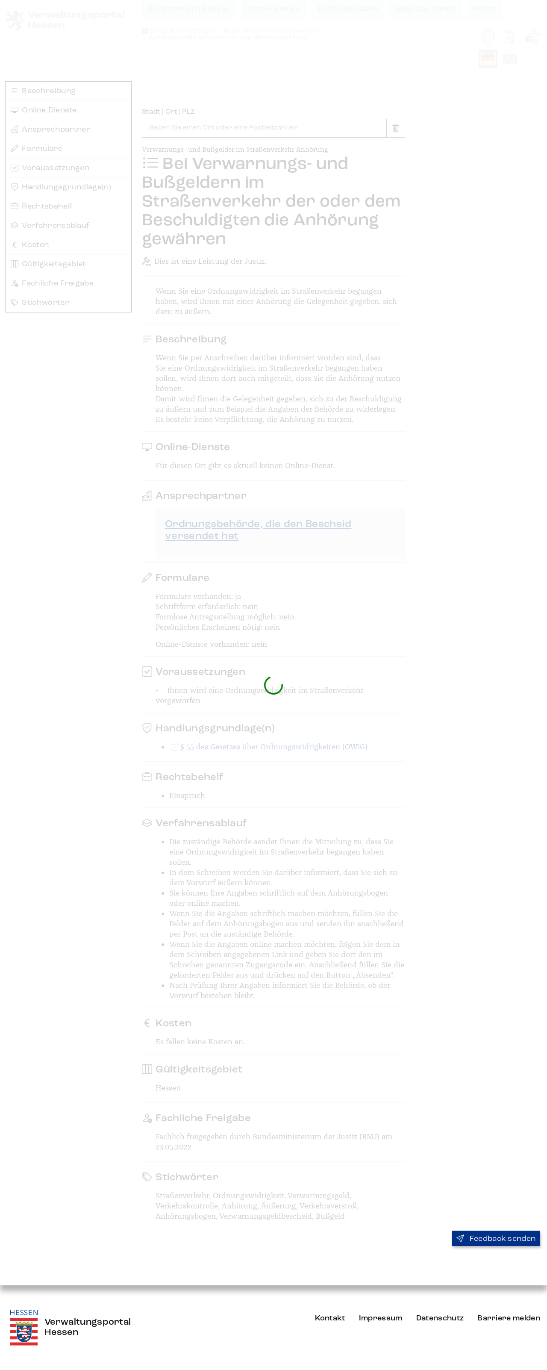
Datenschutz (440, 1318)
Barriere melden (508, 1318)
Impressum (381, 1318)
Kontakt (330, 1318)
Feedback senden (495, 1239)
